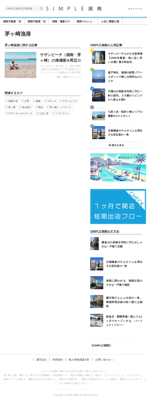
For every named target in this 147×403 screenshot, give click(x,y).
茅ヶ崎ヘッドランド (60, 107)
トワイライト (62, 113)
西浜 (40, 107)
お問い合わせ (103, 359)
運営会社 (41, 359)
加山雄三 (27, 107)
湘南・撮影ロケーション (68, 77)
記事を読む (43, 65)
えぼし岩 (44, 113)
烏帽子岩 (13, 101)
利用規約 (57, 359)
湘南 (38, 101)
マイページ (135, 8)
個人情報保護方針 (79, 359)
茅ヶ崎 (11, 107)
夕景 (26, 101)
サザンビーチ (70, 101)
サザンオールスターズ (20, 113)
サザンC (51, 101)
